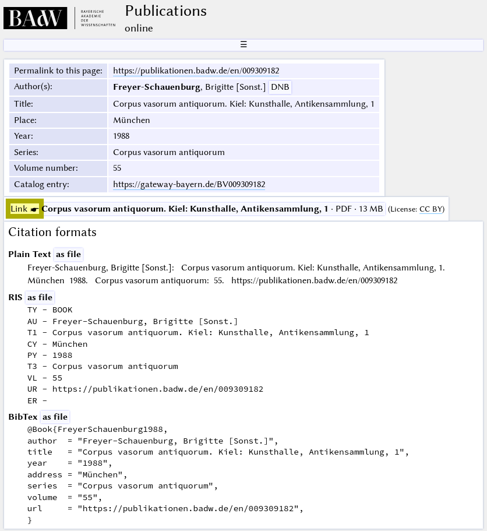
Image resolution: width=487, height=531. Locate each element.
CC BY (430, 209)
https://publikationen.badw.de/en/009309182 (196, 70)
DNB (280, 87)
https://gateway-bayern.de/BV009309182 (189, 184)
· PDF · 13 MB (196, 208)
